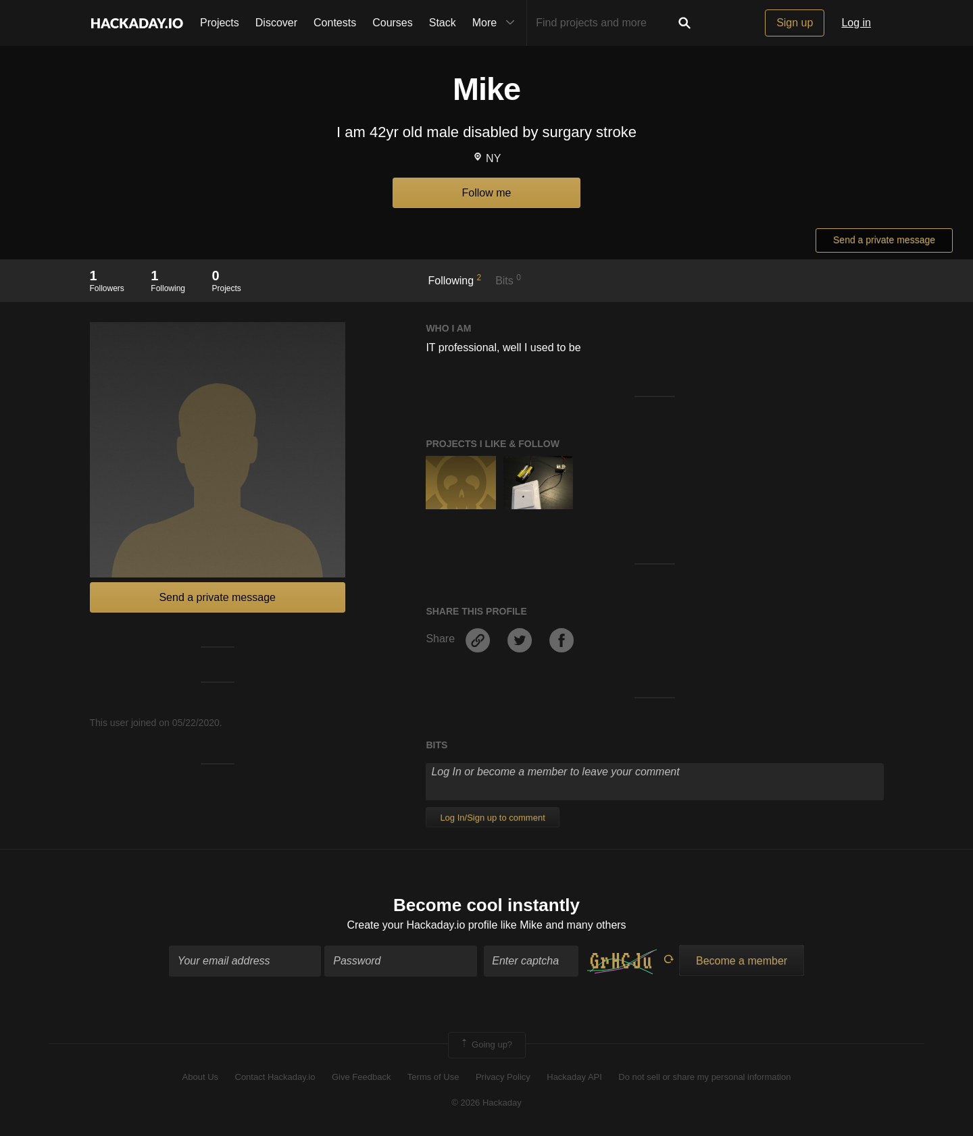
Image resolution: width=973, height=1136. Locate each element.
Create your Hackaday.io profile (422, 925)
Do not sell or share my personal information (704, 1077)
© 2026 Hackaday (486, 1103)
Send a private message (884, 239)
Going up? (486, 1044)
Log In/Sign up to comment (492, 817)
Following (455, 279)
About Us (200, 1077)
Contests (335, 22)
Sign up (794, 22)
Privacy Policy (503, 1077)
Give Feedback (361, 1077)
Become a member (741, 960)
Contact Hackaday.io (275, 1077)
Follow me (487, 193)
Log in (856, 22)
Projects (219, 22)
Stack (442, 22)
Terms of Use (433, 1077)
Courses (392, 22)
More (496, 23)
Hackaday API (574, 1077)
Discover (276, 22)
